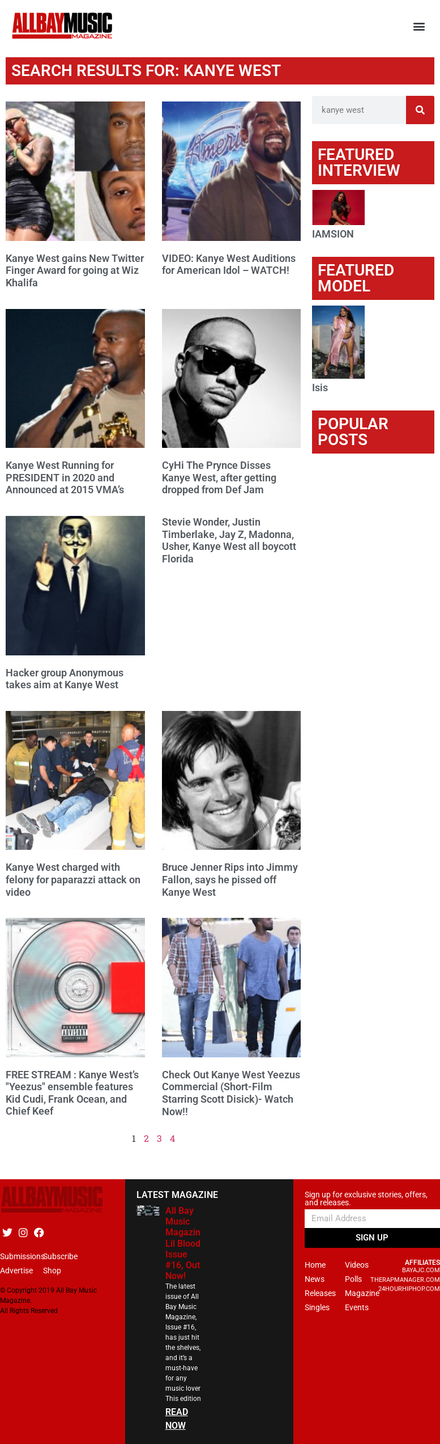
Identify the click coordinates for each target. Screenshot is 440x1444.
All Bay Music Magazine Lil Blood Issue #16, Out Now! (185, 1243)
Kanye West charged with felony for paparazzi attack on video (73, 879)
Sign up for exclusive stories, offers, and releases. (366, 1199)
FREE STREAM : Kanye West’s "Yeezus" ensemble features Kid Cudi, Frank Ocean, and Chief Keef (72, 1093)
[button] (419, 25)
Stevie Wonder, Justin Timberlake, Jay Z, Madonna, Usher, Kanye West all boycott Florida (229, 540)
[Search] (420, 110)
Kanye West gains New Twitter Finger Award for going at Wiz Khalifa (75, 270)
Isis (320, 387)
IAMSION (333, 234)
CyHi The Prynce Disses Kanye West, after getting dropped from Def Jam (219, 477)
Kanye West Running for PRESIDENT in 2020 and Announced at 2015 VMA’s (65, 477)
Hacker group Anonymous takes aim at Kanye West (64, 679)
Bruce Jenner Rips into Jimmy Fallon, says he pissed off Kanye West (230, 879)
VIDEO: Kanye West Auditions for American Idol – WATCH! (229, 264)
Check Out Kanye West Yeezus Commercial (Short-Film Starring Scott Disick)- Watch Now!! (231, 1093)
